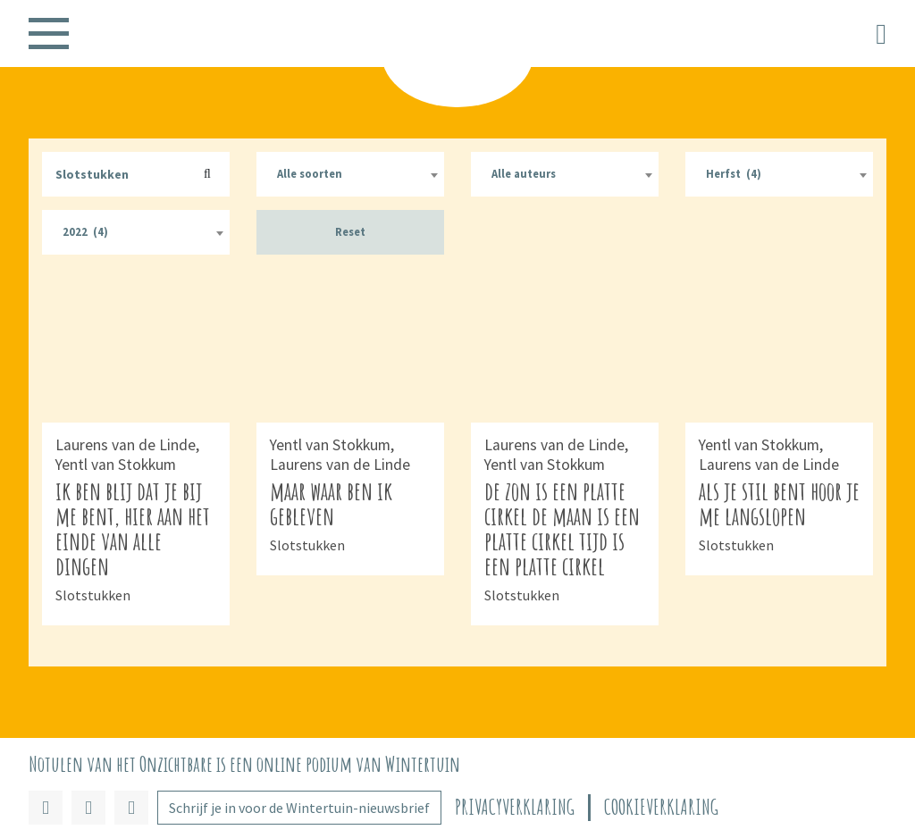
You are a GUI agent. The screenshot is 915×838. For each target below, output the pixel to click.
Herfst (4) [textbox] (733, 173)
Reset (350, 232)
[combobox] (350, 174)
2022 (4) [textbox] (85, 232)
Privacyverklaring (515, 807)
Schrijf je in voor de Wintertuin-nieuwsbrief (299, 808)
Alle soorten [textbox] (309, 173)
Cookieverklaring (661, 807)
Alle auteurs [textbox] (523, 173)
